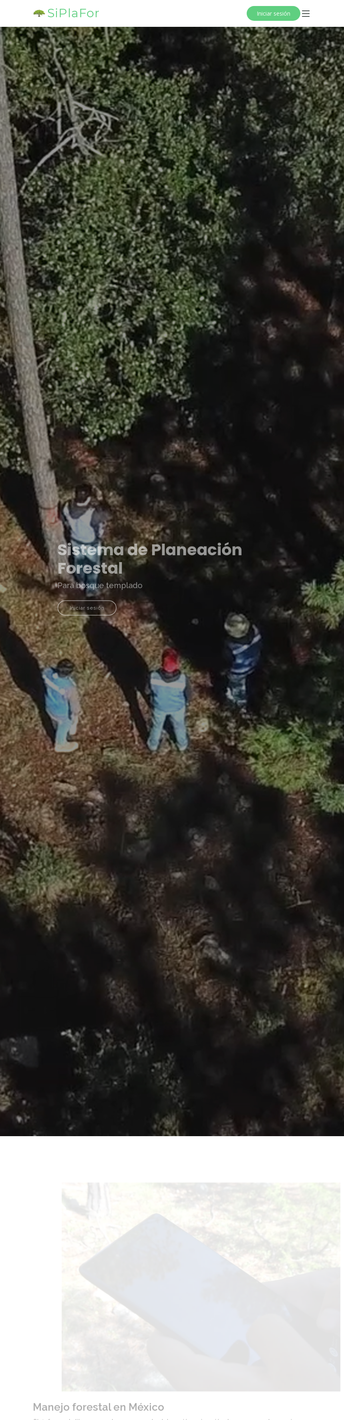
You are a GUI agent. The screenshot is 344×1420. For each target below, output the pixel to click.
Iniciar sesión (273, 13)
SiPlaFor (73, 13)
